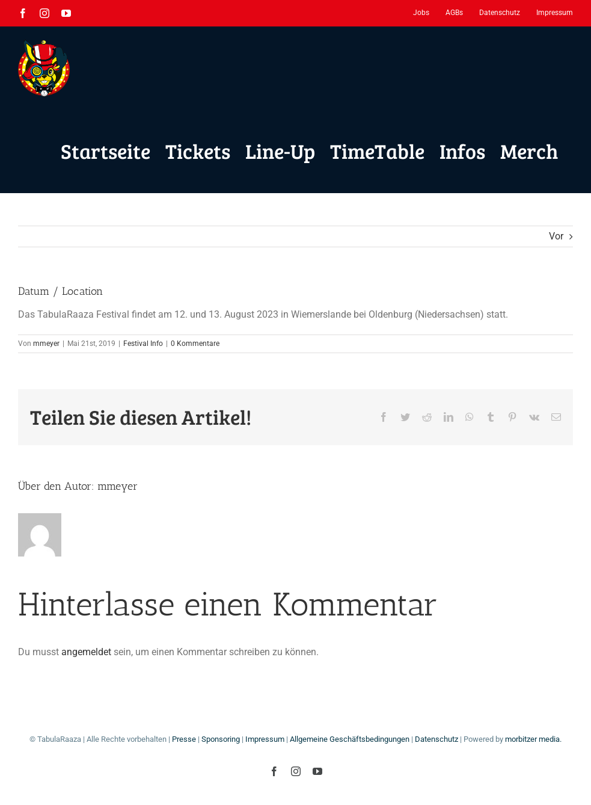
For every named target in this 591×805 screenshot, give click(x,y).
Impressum (264, 739)
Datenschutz (436, 739)
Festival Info (143, 343)
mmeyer (46, 343)
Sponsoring (220, 739)
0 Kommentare (195, 343)
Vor (556, 236)
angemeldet (86, 652)
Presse (184, 739)
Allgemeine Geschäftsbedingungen (349, 739)
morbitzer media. (533, 739)
